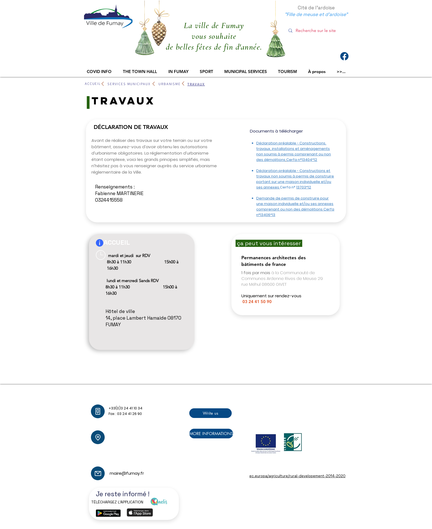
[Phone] (98, 411)
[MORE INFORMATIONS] (211, 433)
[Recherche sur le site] (317, 31)
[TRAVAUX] (196, 84)
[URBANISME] (169, 84)
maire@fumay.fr (143, 458)
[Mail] (98, 473)
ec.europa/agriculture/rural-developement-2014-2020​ (297, 476)
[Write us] (210, 413)
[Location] (98, 437)
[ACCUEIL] (93, 83)
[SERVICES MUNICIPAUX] (128, 84)
